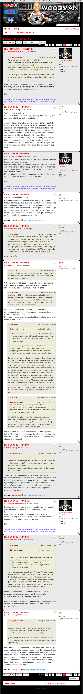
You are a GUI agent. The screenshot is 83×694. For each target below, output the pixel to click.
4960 (64, 198)
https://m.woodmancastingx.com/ (34, 220)
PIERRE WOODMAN (65, 60)
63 (63, 230)
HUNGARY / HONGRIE (17, 38)
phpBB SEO (45, 688)
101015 (65, 64)
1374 (64, 111)
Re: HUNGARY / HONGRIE (18, 49)
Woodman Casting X (7, 1)
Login (75, 1)
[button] (46, 45)
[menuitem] (16, 29)
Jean (60, 194)
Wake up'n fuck (28, 1)
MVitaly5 (13, 58)
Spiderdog (16, 329)
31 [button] (67, 45)
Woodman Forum (48, 1)
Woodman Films (18, 1)
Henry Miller (62, 226)
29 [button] (61, 45)
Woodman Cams (37, 1)
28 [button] (57, 45)
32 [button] (71, 45)
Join (80, 1)
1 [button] (52, 45)
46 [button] (76, 45)
